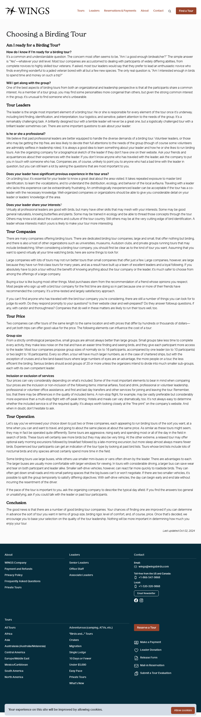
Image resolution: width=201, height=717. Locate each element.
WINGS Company (15, 562)
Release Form (148, 657)
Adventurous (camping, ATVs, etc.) (91, 627)
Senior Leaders (79, 562)
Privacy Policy (14, 575)
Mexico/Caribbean (16, 664)
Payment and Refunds (18, 569)
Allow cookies (183, 710)
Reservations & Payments (120, 10)
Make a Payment (150, 642)
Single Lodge (77, 652)
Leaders (94, 10)
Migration (75, 646)
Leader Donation (150, 650)
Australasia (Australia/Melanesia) (25, 646)
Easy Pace (75, 671)
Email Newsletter (146, 593)
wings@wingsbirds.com (154, 566)
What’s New (76, 683)
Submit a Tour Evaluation (155, 673)
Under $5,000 (77, 664)
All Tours (10, 627)
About (145, 10)
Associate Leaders (81, 575)
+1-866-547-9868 (149, 577)
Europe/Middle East (17, 658)
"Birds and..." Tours (81, 634)
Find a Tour (186, 11)
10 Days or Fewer (80, 658)
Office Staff (76, 569)
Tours (80, 10)
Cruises (74, 640)
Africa (8, 634)
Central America (15, 652)
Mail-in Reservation (152, 665)
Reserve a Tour (146, 627)
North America (14, 677)
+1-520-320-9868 (149, 586)
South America (14, 671)
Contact (158, 10)
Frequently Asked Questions (22, 581)
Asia (7, 640)
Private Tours (13, 587)
